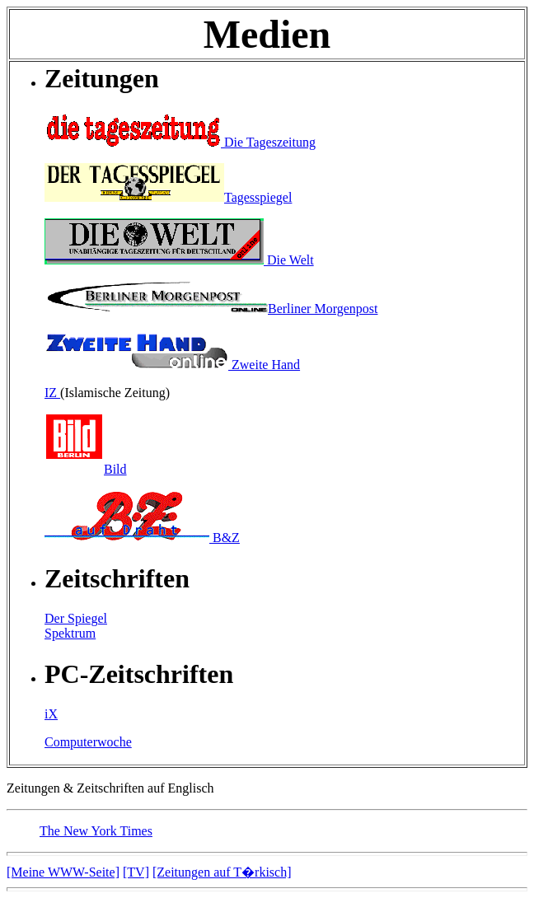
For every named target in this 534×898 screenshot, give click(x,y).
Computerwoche (88, 742)
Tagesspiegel (168, 197)
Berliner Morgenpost (210, 309)
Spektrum (70, 633)
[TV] (136, 872)
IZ (52, 393)
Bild (85, 469)
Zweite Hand (172, 365)
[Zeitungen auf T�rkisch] (222, 872)
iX (51, 714)
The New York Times (96, 831)
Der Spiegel (75, 618)
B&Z (142, 538)
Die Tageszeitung (180, 142)
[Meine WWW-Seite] (63, 872)
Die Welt (179, 260)
